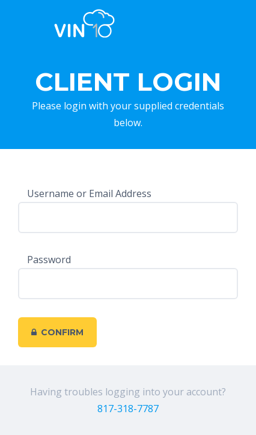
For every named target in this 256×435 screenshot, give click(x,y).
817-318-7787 (128, 408)
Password (49, 259)
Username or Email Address (89, 193)
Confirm (57, 332)
